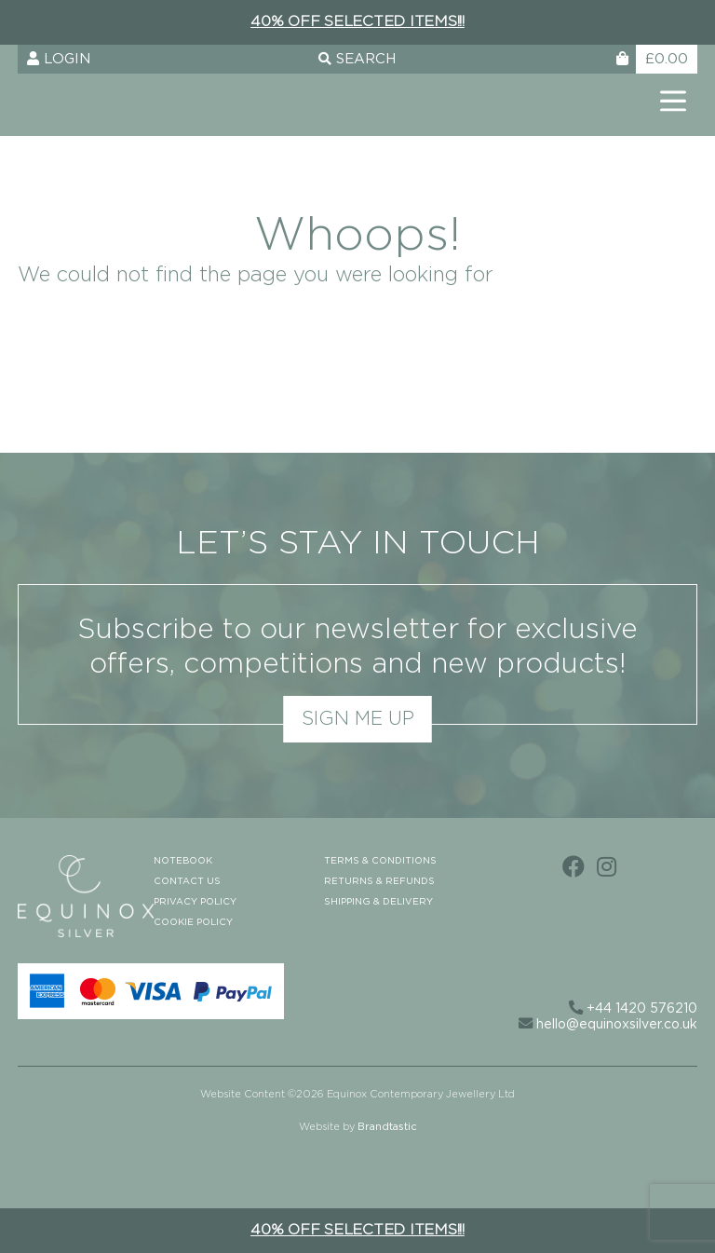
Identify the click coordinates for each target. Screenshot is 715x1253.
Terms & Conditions (380, 860)
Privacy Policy (195, 901)
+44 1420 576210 (633, 1008)
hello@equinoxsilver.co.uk (608, 1024)
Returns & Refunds (379, 881)
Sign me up (358, 719)
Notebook (183, 860)
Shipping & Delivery (378, 901)
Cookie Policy (193, 922)
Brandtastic (387, 1127)
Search (357, 59)
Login (58, 58)
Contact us (187, 881)
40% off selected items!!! (357, 21)
